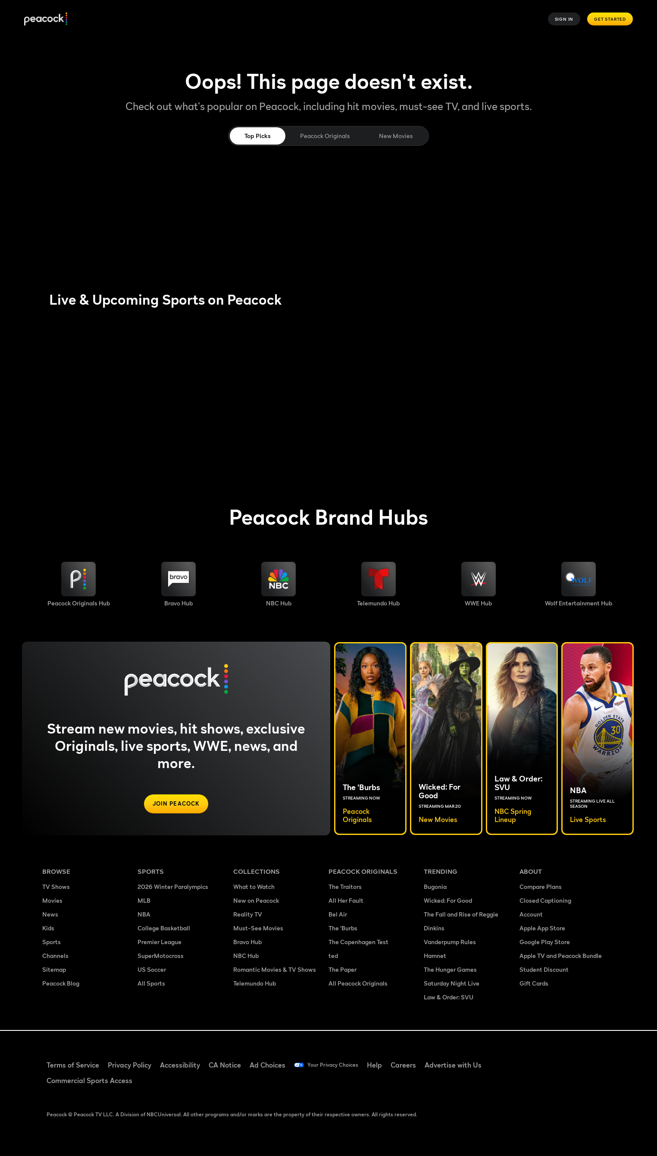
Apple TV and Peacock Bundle (560, 956)
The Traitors (345, 887)
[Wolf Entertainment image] (578, 584)
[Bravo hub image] (178, 584)
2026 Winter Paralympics (173, 887)
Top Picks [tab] (257, 135)
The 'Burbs (342, 928)
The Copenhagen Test (358, 942)
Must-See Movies (258, 928)
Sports (51, 942)
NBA (144, 915)
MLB (144, 901)
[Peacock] (45, 19)
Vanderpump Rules (450, 942)
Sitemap (54, 970)
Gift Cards (533, 984)
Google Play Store (544, 942)
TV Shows (56, 887)
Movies (52, 901)
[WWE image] (478, 584)
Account (531, 915)
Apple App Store (542, 928)
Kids (48, 928)
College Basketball (164, 928)
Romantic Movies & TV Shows (274, 970)
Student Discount (544, 970)
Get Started (610, 19)
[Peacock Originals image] (78, 584)
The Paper (342, 970)
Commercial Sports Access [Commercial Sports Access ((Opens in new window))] (89, 1080)
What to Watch (254, 887)
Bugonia (435, 887)
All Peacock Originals (358, 984)
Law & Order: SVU (448, 998)
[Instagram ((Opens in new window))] (597, 1059)
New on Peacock (256, 901)
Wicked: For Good (448, 901)
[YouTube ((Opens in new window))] (574, 1059)
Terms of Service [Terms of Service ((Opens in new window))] (73, 1065)
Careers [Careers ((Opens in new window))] (418, 1065)
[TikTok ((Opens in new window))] (552, 1059)
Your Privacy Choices (340, 1065)
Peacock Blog (60, 984)
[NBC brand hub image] (278, 584)
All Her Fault (345, 901)
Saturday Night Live (451, 984)
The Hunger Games (450, 970)
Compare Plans (540, 887)
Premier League (159, 942)
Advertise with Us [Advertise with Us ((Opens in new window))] (467, 1065)
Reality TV (247, 915)
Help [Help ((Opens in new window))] (389, 1065)
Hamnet (435, 956)
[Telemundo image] (378, 584)
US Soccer (152, 970)
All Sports (151, 984)
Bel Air (337, 915)
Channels (55, 956)
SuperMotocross (161, 956)
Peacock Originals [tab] (325, 135)
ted (333, 956)
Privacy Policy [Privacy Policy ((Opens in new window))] (129, 1065)
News (50, 915)
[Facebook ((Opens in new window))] (529, 1059)
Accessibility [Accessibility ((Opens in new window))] (180, 1065)
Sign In (564, 19)
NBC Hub (246, 956)
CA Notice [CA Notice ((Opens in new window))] (225, 1065)
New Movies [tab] (396, 135)
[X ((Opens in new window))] (529, 1084)
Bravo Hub (247, 942)
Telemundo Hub (254, 984)
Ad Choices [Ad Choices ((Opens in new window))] (267, 1065)
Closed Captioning (545, 901)
